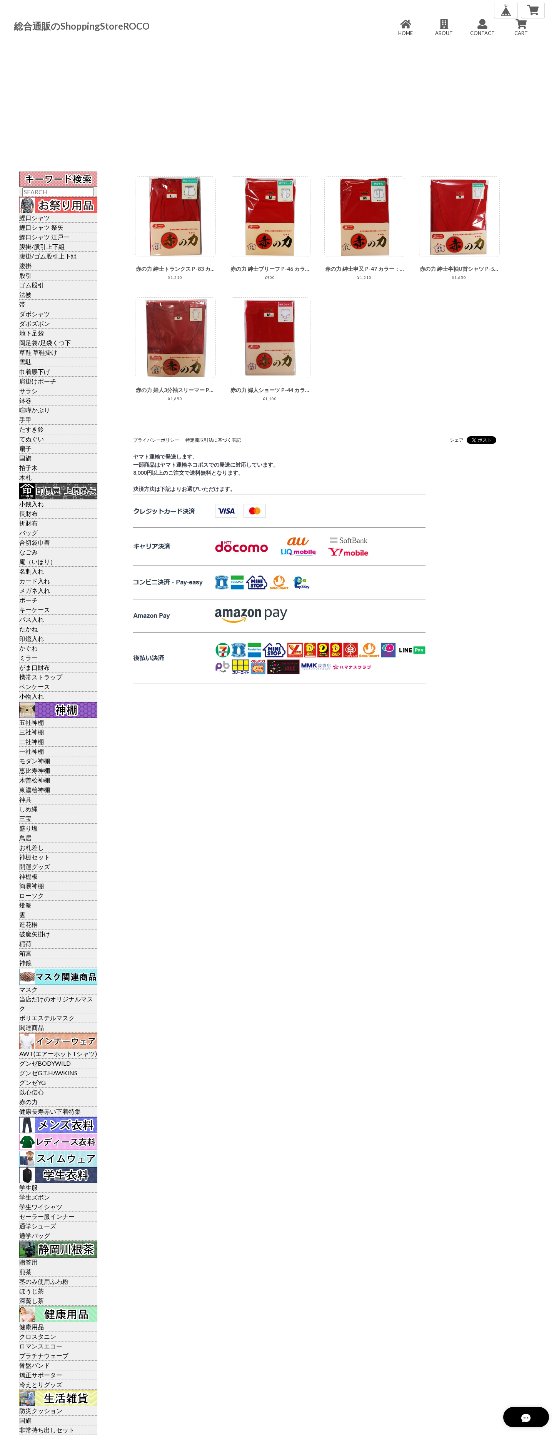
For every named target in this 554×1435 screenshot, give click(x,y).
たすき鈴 (31, 429)
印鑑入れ (31, 638)
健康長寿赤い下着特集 (50, 1111)
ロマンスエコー (40, 1346)
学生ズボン (34, 1197)
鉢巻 (25, 400)
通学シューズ (37, 1226)
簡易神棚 (31, 885)
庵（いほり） (37, 561)
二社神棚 (31, 741)
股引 (25, 275)
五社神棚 (31, 722)
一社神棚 (31, 751)
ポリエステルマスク (47, 1017)
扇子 (25, 448)
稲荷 (25, 943)
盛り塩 (28, 828)
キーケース (34, 609)
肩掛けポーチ (37, 381)
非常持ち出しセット (47, 1429)
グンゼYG (32, 1082)
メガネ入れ (34, 590)
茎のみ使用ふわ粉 (43, 1281)
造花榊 (28, 924)
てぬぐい (31, 438)
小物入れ (31, 696)
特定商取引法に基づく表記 (213, 440)
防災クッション (40, 1410)
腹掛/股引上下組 (42, 246)
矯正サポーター (40, 1374)
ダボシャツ (34, 313)
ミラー (28, 657)
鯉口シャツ (34, 217)
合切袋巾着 (34, 542)
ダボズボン (34, 323)
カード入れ (34, 580)
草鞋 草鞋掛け (38, 352)
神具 (25, 799)
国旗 (25, 458)
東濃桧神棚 (34, 789)
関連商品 (31, 1027)
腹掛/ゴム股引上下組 (48, 256)
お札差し (31, 847)
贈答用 (28, 1262)
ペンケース (34, 686)
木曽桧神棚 (34, 780)
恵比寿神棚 (34, 770)
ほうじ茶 (31, 1291)
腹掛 (25, 265)
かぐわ (28, 648)
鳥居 (25, 837)
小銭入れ (31, 503)
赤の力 (28, 1101)
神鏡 (25, 962)
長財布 (28, 513)
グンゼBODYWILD (45, 1063)
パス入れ (31, 619)
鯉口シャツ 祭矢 (41, 227)
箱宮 (25, 953)
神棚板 (28, 876)
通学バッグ (34, 1235)
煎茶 (25, 1271)
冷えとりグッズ (40, 1384)
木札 (25, 477)
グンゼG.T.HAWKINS (48, 1072)
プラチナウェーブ (43, 1355)
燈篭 (25, 905)
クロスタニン (37, 1336)
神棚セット (34, 857)
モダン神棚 (34, 760)
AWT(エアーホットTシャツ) (58, 1053)
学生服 (28, 1187)
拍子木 (28, 467)
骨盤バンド (34, 1365)
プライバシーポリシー (156, 440)
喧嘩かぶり (34, 410)
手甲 (25, 419)
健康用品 (31, 1326)
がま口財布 (34, 667)
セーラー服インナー (47, 1216)
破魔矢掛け (34, 934)
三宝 (25, 818)
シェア (457, 440)
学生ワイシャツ (40, 1206)
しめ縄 (28, 809)
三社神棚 (31, 732)
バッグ (28, 532)
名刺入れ (31, 571)
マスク (28, 989)
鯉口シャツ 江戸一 (44, 236)
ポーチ (28, 600)
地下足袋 (31, 333)
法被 (25, 294)
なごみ (28, 552)
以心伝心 (31, 1092)
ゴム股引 (31, 285)
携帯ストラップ (40, 677)
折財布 (28, 523)
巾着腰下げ (34, 371)
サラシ (28, 390)
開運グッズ (34, 866)
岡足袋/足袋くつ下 (45, 342)
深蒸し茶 (31, 1300)
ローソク (31, 895)
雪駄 (25, 361)
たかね (28, 628)
